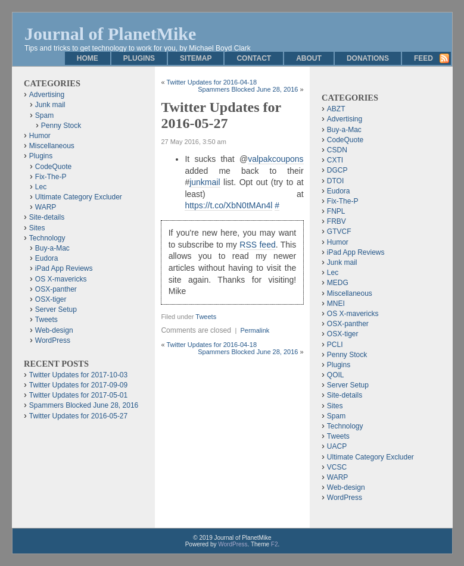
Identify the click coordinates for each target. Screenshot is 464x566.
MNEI (336, 303)
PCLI (335, 344)
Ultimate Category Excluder (78, 197)
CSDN (337, 150)
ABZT (336, 109)
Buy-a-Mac (52, 248)
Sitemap (195, 58)
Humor (40, 136)
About (309, 58)
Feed (423, 58)
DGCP (337, 170)
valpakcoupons (275, 159)
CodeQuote (53, 166)
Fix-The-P (51, 177)
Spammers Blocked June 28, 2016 (248, 89)
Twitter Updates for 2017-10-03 (78, 375)
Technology (47, 238)
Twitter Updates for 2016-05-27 (78, 416)
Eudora (46, 258)
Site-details (46, 217)
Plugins (139, 58)
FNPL (336, 211)
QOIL (335, 375)
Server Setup (56, 309)
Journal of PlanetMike (110, 33)
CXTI (335, 160)
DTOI (335, 181)
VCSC (337, 467)
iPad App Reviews (64, 268)
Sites (37, 228)
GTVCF (339, 231)
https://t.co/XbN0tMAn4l (228, 205)
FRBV (336, 221)
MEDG (337, 283)
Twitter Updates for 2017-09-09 (78, 385)
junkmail (204, 182)
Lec (40, 187)
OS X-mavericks (61, 279)
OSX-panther (56, 289)
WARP (46, 207)
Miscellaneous (51, 146)
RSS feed (257, 244)
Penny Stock (61, 125)
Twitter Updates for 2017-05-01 (78, 395)
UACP (337, 446)
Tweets (205, 316)
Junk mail (50, 105)
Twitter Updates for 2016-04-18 (211, 82)
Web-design (54, 330)
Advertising (46, 94)
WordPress (52, 340)
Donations (368, 58)
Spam (44, 115)
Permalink (254, 330)
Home (87, 58)
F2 (274, 544)
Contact (253, 58)
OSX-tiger (51, 299)
